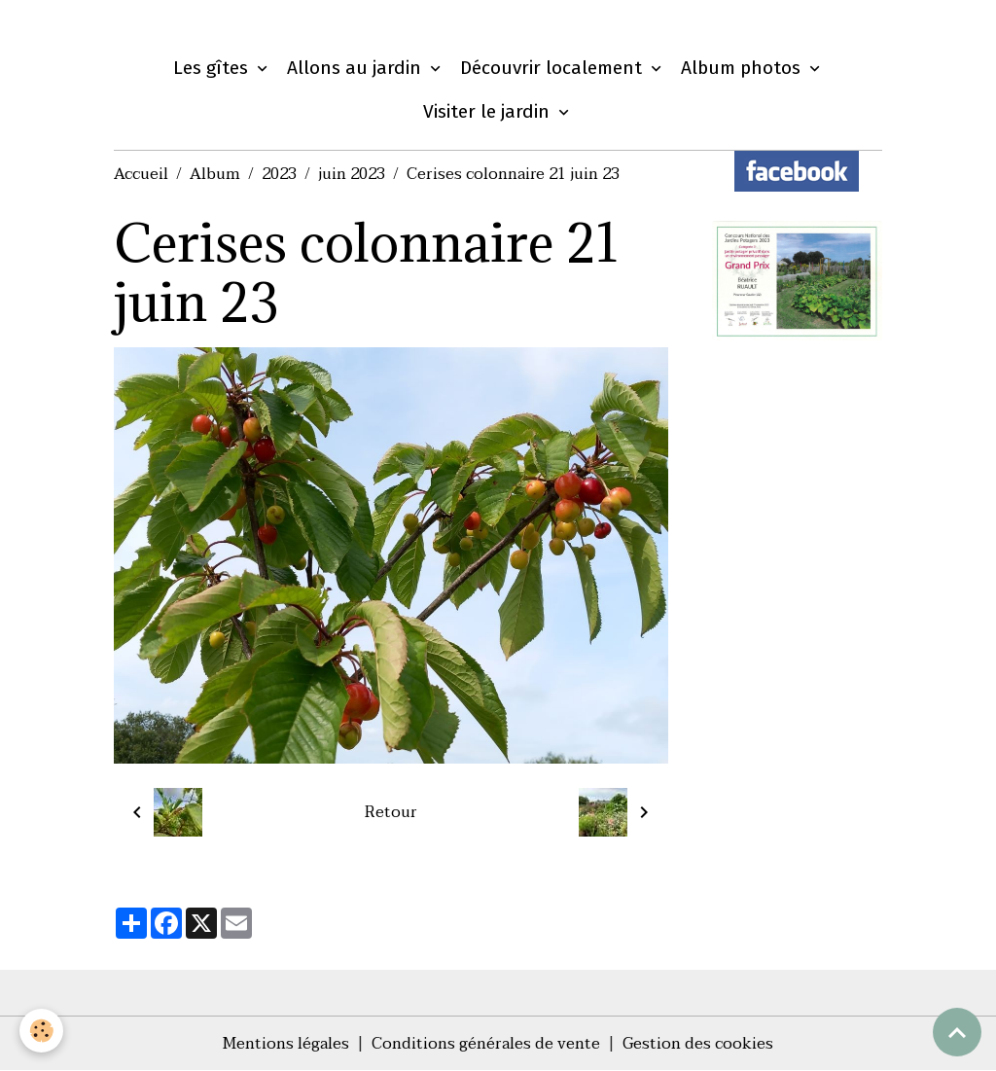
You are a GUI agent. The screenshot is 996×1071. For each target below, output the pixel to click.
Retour (391, 812)
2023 (279, 174)
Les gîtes (213, 67)
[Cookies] (41, 1031)
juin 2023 (351, 174)
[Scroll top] (957, 1032)
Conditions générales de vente (486, 1043)
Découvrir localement (553, 67)
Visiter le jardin (488, 111)
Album (215, 174)
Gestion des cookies (697, 1043)
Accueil (141, 174)
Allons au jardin (356, 67)
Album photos (743, 67)
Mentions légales (286, 1043)
